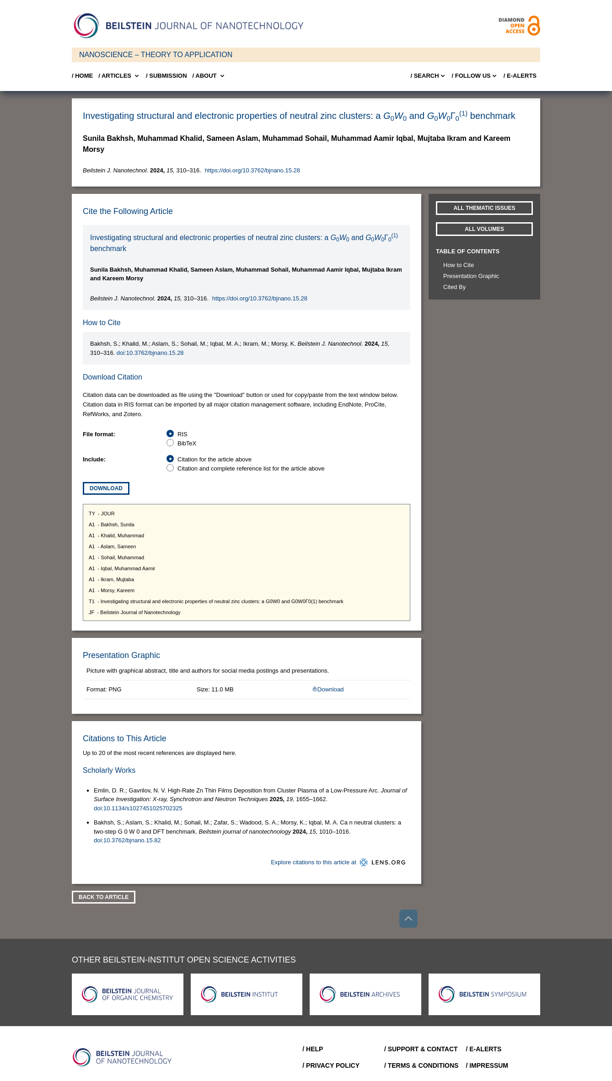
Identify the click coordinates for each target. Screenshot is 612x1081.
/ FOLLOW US (475, 76)
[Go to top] (408, 919)
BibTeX (186, 443)
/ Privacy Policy (331, 1065)
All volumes (484, 229)
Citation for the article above (214, 459)
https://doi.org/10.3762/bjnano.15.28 (252, 170)
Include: (94, 459)
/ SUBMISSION (166, 75)
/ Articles (119, 76)
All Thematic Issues (484, 208)
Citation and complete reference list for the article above (251, 468)
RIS (182, 434)
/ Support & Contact (421, 1049)
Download (106, 488)
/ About (209, 76)
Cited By (454, 287)
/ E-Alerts (520, 75)
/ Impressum (487, 1065)
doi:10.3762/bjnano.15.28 (150, 352)
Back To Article (104, 897)
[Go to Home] (125, 1057)
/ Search (428, 76)
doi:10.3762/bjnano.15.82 (127, 840)
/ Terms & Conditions (421, 1065)
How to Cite (458, 265)
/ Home (82, 75)
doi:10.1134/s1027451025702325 (138, 808)
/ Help (312, 1049)
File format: (99, 434)
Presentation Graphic (471, 276)
